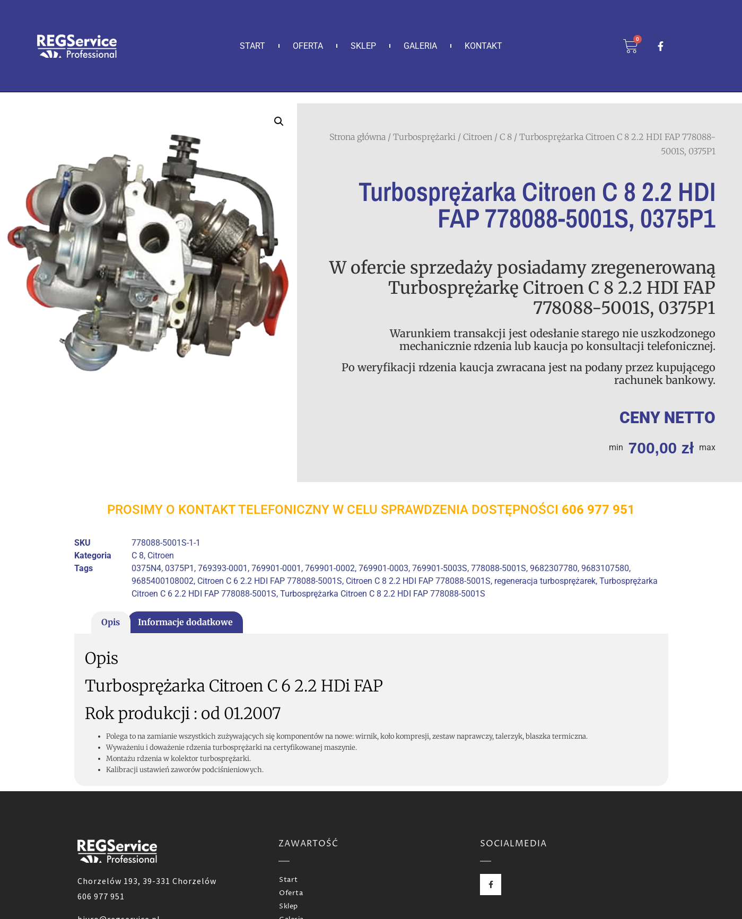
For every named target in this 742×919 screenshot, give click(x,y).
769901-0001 (276, 568)
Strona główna (357, 137)
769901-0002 (330, 568)
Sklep (363, 46)
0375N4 (146, 568)
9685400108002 (163, 581)
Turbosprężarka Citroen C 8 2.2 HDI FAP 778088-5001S (382, 594)
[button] (279, 121)
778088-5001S (498, 568)
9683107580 (605, 568)
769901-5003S (439, 568)
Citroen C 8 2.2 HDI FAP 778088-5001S (418, 581)
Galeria (420, 46)
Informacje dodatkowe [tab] (185, 622)
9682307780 (554, 568)
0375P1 (179, 568)
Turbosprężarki (424, 137)
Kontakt (483, 46)
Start (252, 46)
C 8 (506, 137)
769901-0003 (383, 568)
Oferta (308, 46)
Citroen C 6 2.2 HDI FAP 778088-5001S (269, 581)
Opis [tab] (110, 622)
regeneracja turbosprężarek (545, 581)
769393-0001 (223, 568)
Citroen (477, 137)
